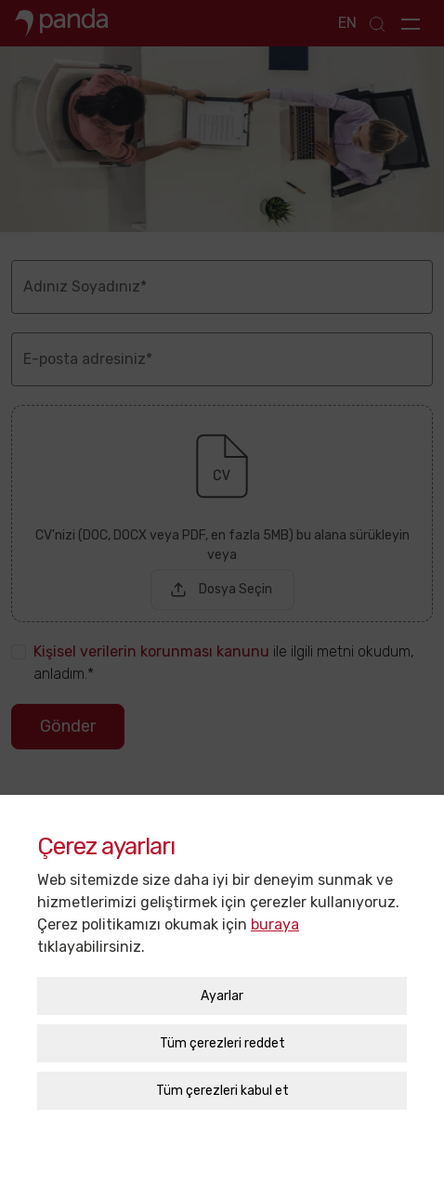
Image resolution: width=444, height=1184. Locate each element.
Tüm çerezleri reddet (222, 1035)
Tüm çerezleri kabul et (222, 1082)
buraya (275, 916)
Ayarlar (222, 987)
